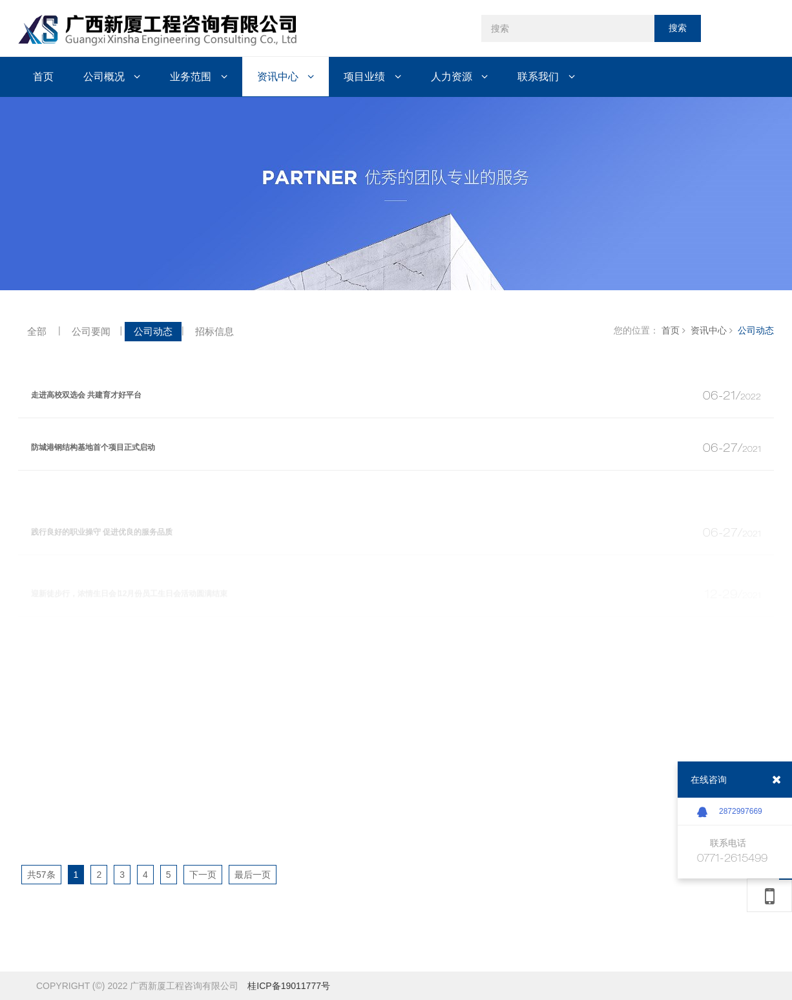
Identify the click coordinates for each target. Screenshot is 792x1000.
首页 (671, 330)
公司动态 (756, 330)
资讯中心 (709, 330)
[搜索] (567, 28)
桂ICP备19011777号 (288, 986)
